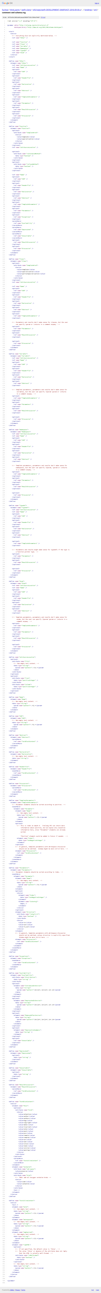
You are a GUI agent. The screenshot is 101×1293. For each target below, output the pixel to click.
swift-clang (26, 10)
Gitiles (12, 1290)
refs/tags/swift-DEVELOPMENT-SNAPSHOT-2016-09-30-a (57, 10)
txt (92, 1290)
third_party (15, 10)
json (97, 1290)
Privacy (17, 1290)
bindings (88, 10)
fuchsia (5, 10)
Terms (23, 1290)
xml (95, 10)
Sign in (97, 3)
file (43, 17)
